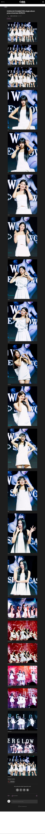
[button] (17, 790)
